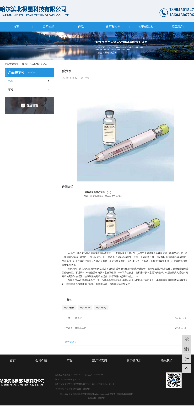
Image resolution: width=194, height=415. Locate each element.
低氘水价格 (69, 307)
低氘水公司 (101, 307)
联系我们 (178, 26)
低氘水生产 (80, 328)
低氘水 (78, 318)
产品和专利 (35, 64)
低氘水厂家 (85, 307)
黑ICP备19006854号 (125, 394)
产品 (81, 26)
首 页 (24, 64)
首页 (16, 26)
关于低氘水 (145, 26)
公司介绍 (48, 26)
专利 (10, 89)
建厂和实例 (113, 26)
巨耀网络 (87, 389)
